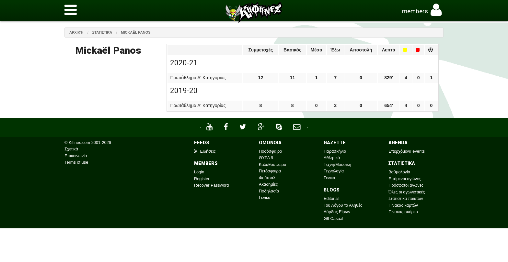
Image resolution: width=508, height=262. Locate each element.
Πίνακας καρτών (403, 205)
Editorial (331, 198)
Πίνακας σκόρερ (403, 211)
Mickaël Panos (135, 32)
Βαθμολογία (399, 171)
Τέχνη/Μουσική (337, 164)
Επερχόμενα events (406, 151)
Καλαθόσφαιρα (272, 164)
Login (199, 171)
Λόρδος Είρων (337, 211)
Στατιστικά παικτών (405, 198)
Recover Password (211, 185)
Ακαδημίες (268, 184)
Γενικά (265, 197)
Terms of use (76, 162)
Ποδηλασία (269, 191)
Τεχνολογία (334, 171)
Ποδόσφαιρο (270, 151)
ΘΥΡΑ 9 (266, 157)
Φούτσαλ (267, 177)
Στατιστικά (102, 32)
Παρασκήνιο (335, 151)
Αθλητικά (332, 157)
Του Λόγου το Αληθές (343, 205)
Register (202, 178)
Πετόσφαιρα (270, 171)
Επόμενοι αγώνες (404, 178)
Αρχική (76, 32)
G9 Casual (333, 218)
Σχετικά (71, 149)
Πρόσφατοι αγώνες (405, 185)
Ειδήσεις (205, 151)
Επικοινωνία (75, 155)
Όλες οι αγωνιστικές (406, 192)
